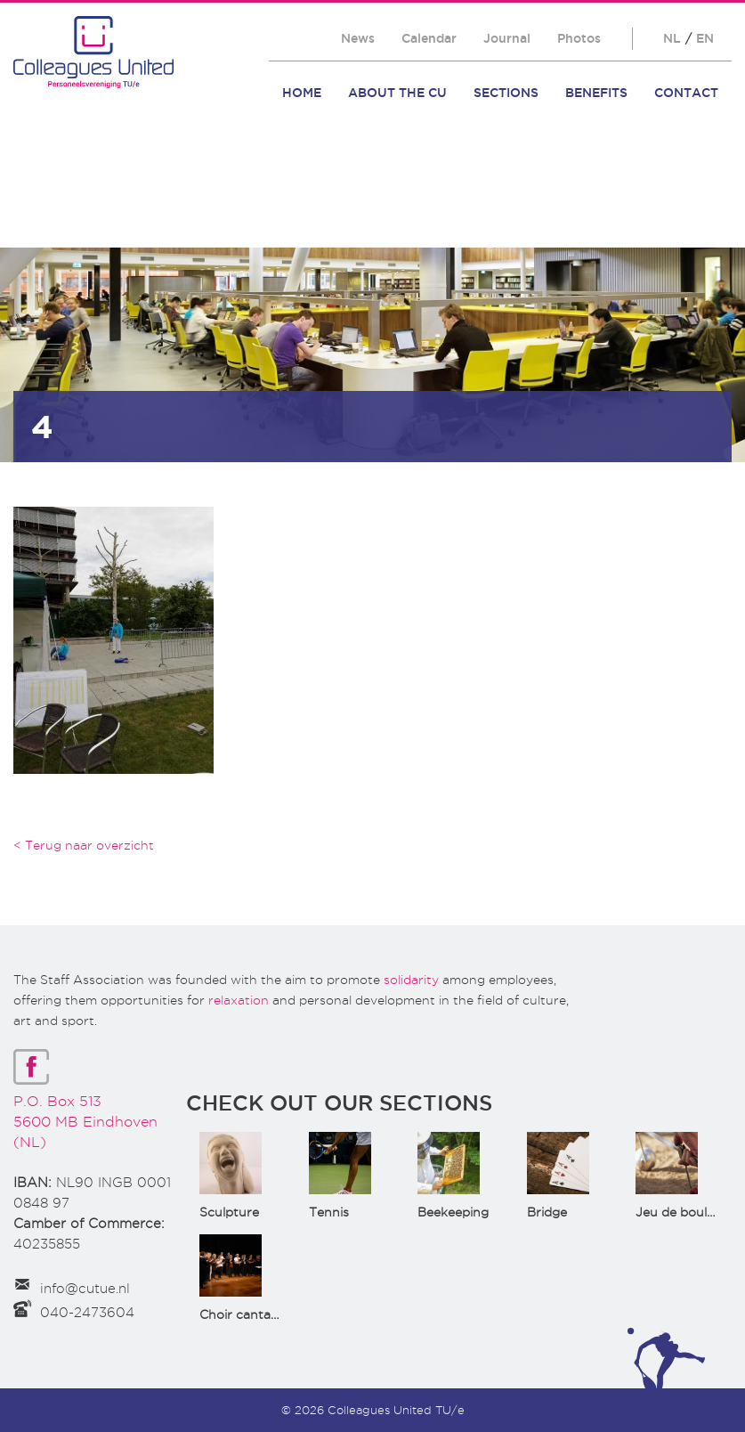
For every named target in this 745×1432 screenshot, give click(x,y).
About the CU (397, 92)
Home (301, 92)
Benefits (596, 92)
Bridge (547, 1212)
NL (672, 38)
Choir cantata (241, 1314)
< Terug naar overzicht (83, 845)
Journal (506, 38)
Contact (686, 92)
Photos (579, 38)
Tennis (329, 1212)
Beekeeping (453, 1212)
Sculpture (229, 1212)
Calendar (429, 38)
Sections (506, 92)
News (358, 38)
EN (705, 38)
